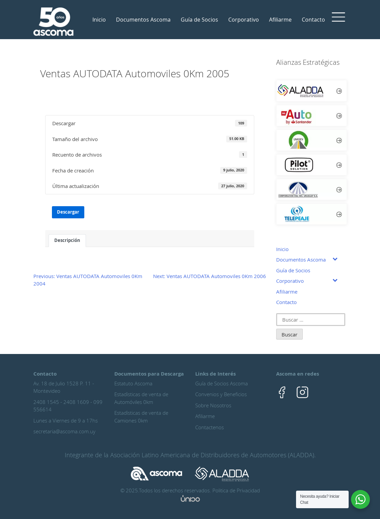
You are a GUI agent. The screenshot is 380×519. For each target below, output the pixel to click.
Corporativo (243, 19)
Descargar (68, 212)
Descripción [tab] (67, 240)
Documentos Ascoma (143, 19)
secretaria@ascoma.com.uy (64, 431)
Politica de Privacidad (236, 490)
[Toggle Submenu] (335, 258)
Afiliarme (280, 19)
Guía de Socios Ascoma (221, 383)
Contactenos (209, 427)
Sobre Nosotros (213, 405)
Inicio (99, 19)
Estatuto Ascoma (133, 383)
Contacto (313, 19)
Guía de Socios (199, 19)
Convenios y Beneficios (221, 394)
